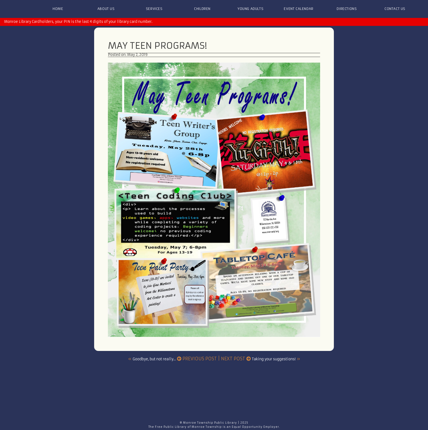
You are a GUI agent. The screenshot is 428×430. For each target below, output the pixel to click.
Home (58, 9)
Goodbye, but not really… (154, 359)
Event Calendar (298, 9)
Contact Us (395, 9)
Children (202, 9)
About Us (106, 9)
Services (154, 9)
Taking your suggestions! (274, 359)
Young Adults (250, 9)
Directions (347, 9)
